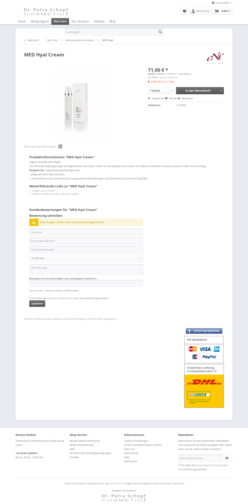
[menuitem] (184, 11)
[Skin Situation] (80, 21)
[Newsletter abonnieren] (226, 458)
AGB (72, 449)
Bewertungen (51, 146)
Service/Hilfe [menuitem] (221, 2)
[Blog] (112, 21)
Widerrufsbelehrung (81, 445)
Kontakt (74, 457)
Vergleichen (156, 98)
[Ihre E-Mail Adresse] (200, 458)
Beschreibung (32, 146)
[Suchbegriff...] (114, 32)
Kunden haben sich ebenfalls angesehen (92, 318)
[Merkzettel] (184, 11)
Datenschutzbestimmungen (63, 298)
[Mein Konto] (200, 11)
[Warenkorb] (222, 11)
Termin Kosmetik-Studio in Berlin (143, 445)
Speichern (37, 303)
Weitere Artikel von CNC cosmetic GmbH (54, 194)
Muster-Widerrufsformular (85, 440)
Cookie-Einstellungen (136, 440)
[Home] (22, 21)
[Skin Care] (60, 21)
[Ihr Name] (86, 232)
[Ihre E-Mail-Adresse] (86, 240)
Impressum (130, 461)
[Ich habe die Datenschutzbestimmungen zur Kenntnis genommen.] (30, 298)
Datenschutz (131, 453)
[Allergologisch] (39, 21)
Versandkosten (116, 483)
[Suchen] (160, 32)
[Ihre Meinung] (86, 269)
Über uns (129, 449)
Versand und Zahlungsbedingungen (90, 453)
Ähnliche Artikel (33, 318)
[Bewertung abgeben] (86, 258)
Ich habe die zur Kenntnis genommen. (70, 298)
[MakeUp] (99, 21)
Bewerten (185, 98)
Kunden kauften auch (55, 318)
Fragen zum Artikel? (42, 190)
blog (126, 457)
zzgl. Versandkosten (168, 77)
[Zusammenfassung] (86, 249)
